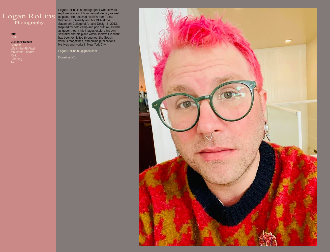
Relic (14, 55)
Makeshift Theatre (22, 52)
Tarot (14, 62)
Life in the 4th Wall (23, 48)
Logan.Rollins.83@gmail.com (77, 51)
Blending (16, 59)
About (14, 37)
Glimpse (16, 45)
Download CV (67, 57)
